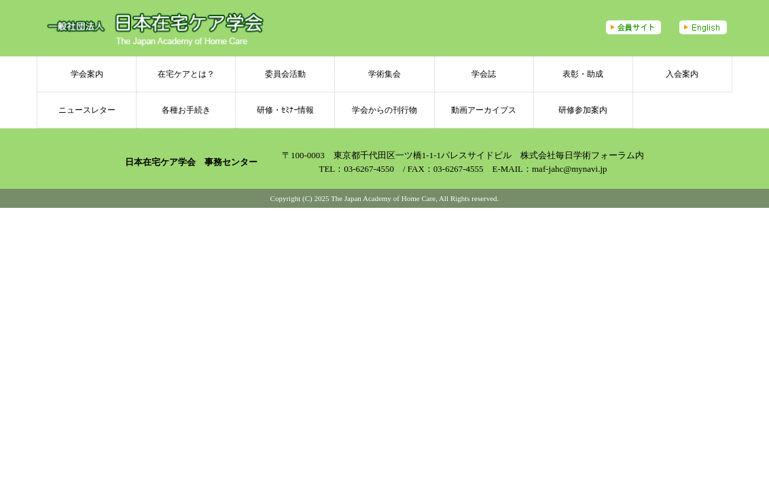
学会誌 (483, 74)
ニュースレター (86, 110)
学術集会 (384, 74)
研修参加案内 (582, 110)
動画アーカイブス (483, 110)
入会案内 (682, 74)
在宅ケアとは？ (186, 74)
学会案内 (87, 74)
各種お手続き (186, 110)
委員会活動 (285, 74)
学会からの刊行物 (384, 110)
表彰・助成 (582, 74)
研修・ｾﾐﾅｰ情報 (285, 110)
